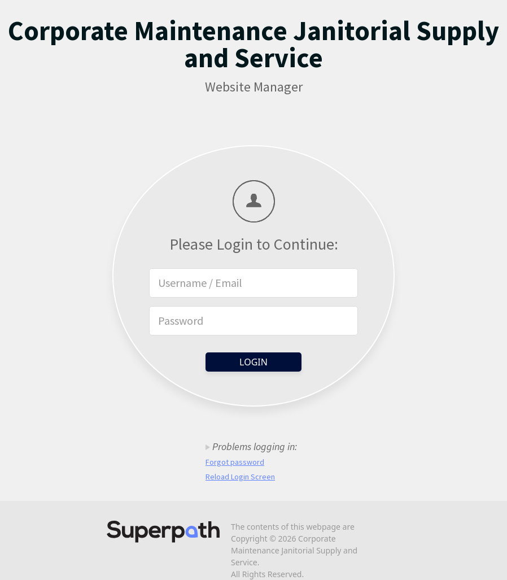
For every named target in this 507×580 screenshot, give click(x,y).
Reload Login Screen (240, 477)
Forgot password (235, 462)
